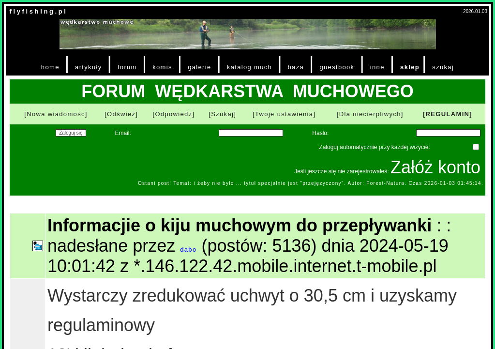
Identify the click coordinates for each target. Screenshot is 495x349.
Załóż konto (435, 167)
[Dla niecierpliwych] (370, 114)
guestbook (336, 67)
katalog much (249, 67)
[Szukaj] (222, 114)
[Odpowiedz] (173, 114)
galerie (199, 67)
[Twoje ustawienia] (284, 114)
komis (162, 67)
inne (377, 67)
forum (127, 67)
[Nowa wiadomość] (55, 114)
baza (296, 67)
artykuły (88, 67)
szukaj (443, 67)
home (50, 67)
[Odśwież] (121, 114)
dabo (188, 249)
